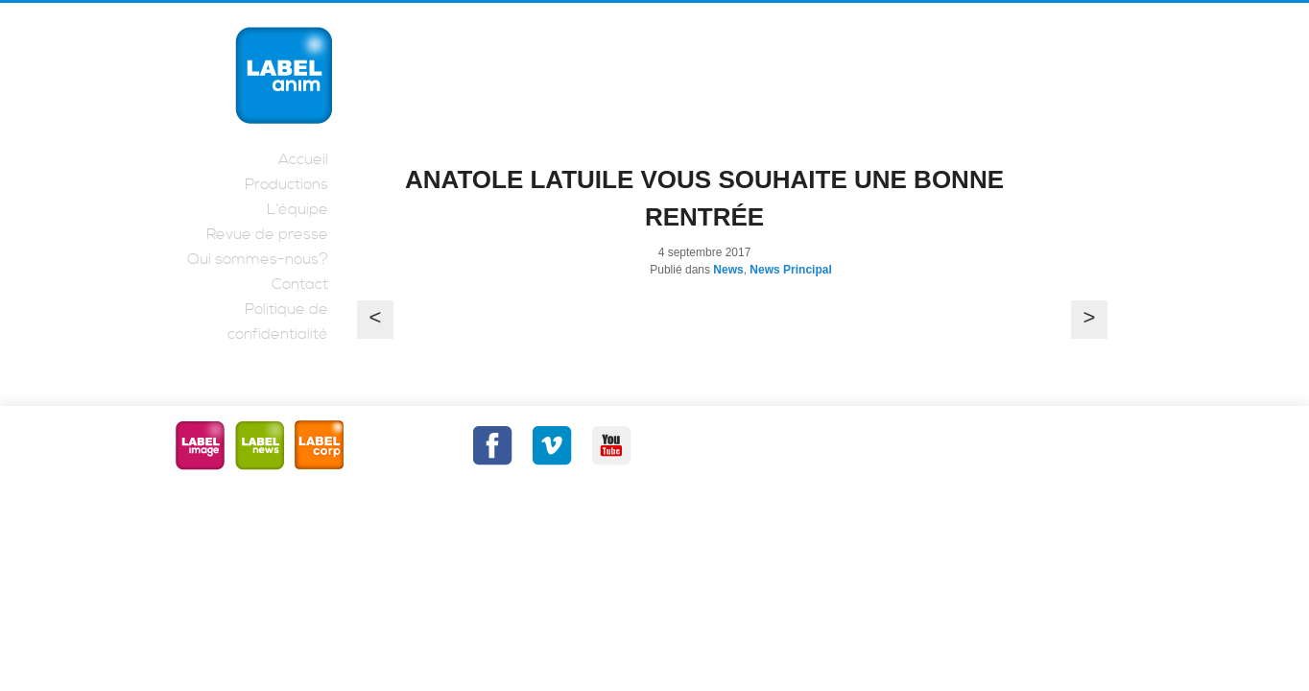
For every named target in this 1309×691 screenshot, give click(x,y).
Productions (286, 184)
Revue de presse (267, 234)
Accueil (303, 159)
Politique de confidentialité (277, 321)
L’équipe (297, 209)
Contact (300, 284)
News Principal (790, 269)
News (728, 269)
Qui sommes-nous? (257, 259)
